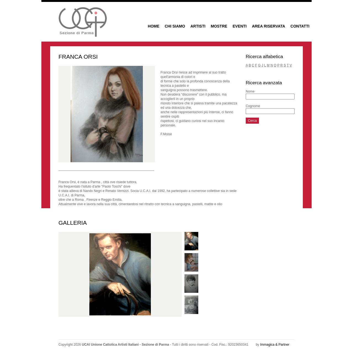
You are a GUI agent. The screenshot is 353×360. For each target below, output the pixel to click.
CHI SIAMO (175, 26)
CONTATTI (299, 26)
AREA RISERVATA (268, 26)
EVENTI (239, 26)
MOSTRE (219, 26)
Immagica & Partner (274, 345)
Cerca (252, 121)
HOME (153, 26)
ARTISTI (197, 26)
